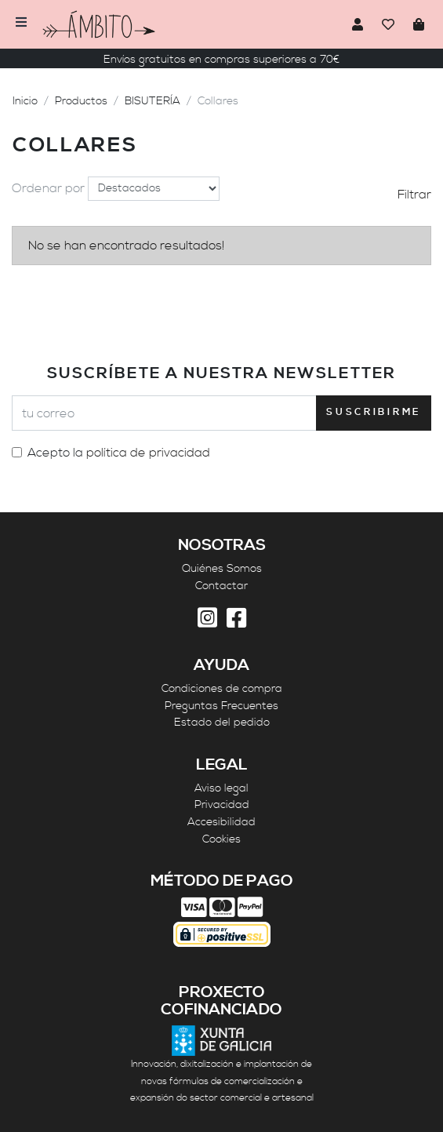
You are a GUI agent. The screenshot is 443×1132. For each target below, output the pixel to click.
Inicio (25, 101)
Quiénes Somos (222, 569)
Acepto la (118, 452)
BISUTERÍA (152, 101)
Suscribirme (373, 412)
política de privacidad (148, 452)
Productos (81, 101)
